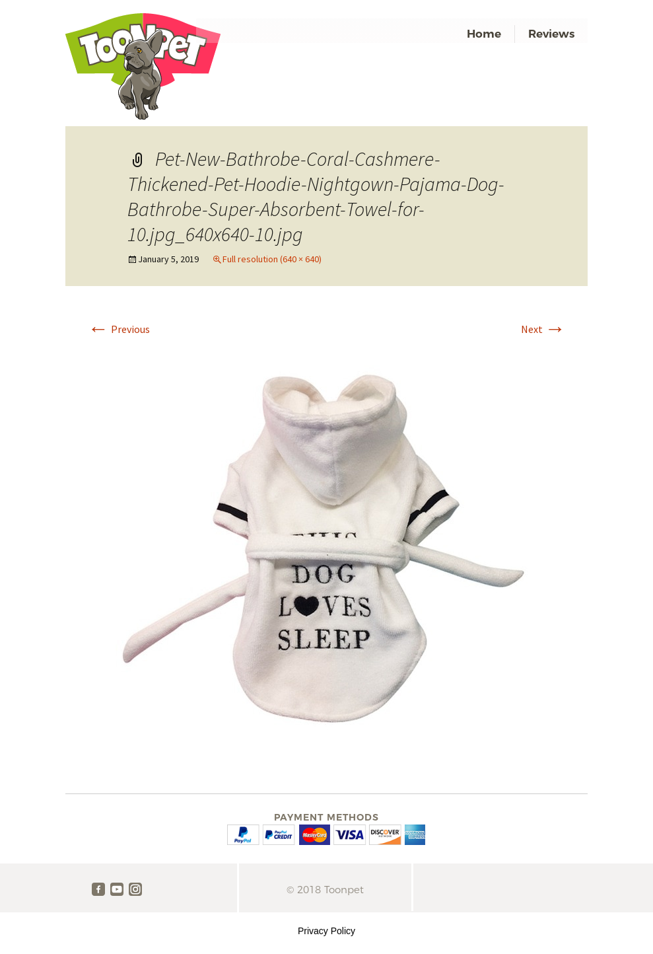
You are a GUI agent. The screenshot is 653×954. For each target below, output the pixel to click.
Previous (119, 329)
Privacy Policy (326, 931)
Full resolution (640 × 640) (272, 259)
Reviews (551, 33)
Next (543, 329)
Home (484, 33)
